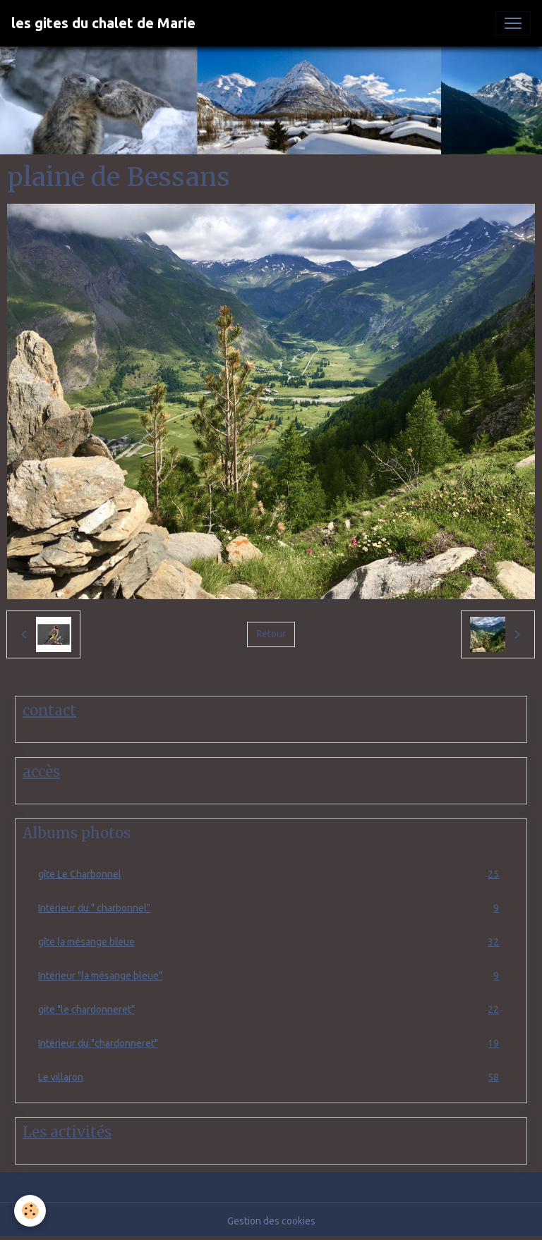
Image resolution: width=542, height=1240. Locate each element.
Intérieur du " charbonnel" (271, 908)
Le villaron (271, 1077)
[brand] (103, 23)
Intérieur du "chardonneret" (271, 1044)
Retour (271, 633)
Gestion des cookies (271, 1221)
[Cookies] (30, 1211)
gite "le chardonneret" (271, 1010)
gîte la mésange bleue (271, 942)
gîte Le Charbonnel (271, 874)
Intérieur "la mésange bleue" (271, 976)
